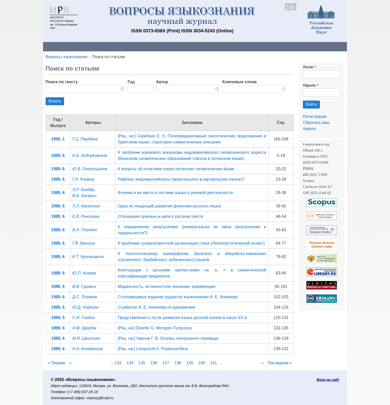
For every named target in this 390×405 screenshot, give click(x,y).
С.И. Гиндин (83, 317)
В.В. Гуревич (84, 286)
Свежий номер (146, 46)
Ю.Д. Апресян (85, 307)
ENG (290, 7)
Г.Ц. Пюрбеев (85, 139)
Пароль (309, 85)
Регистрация (315, 116)
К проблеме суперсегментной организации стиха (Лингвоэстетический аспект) (191, 243)
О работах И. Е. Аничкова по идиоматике (156, 307)
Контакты (87, 46)
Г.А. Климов (83, 179)
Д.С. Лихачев (84, 297)
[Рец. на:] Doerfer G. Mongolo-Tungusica (155, 328)
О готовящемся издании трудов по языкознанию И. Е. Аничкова (178, 297)
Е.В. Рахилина (86, 216)
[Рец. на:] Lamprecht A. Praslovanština (153, 349)
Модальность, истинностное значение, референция (166, 286)
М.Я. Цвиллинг (86, 338)
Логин (308, 67)
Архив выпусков (185, 46)
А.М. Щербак (84, 328)
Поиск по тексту (62, 82)
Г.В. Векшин (83, 243)
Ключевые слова (239, 82)
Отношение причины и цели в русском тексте (160, 216)
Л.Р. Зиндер (83, 189)
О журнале (58, 46)
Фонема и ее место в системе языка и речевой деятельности (175, 192)
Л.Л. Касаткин (86, 206)
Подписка (219, 46)
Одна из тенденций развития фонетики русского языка (169, 206)
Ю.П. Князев (84, 273)
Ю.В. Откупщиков (89, 169)
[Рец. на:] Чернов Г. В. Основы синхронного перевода (168, 338)
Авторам (114, 46)
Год (131, 82)
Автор (162, 82)
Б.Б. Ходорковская (89, 155)
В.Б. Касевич (84, 196)
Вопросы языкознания (66, 57)
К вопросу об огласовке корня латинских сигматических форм (176, 169)
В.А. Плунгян (84, 230)
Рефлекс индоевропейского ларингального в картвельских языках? (181, 179)
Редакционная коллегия (260, 46)
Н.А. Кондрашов (87, 349)
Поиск (298, 46)
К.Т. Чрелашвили (88, 256)
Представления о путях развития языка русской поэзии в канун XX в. (183, 317)
